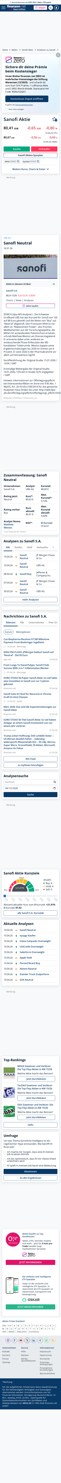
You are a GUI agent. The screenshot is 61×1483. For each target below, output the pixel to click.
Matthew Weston (9, 526)
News (19, 300)
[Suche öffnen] (50, 7)
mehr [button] (31, 1124)
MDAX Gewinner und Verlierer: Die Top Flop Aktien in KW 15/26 (34, 1068)
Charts (9, 300)
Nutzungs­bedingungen (46, 1363)
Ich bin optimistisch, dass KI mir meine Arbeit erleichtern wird (31, 1160)
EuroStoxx (34, 1331)
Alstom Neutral (28, 968)
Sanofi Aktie (27, 49)
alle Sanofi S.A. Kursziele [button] (30, 913)
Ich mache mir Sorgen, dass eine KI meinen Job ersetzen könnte (30, 1153)
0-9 (9, 1325)
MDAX (11, 1331)
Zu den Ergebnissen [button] (30, 1177)
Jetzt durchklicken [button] (36, 1078)
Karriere (6, 1355)
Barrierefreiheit (47, 1374)
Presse (5, 1359)
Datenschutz (46, 1355)
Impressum (45, 1352)
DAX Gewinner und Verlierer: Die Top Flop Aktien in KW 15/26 (35, 1106)
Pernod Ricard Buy (30, 963)
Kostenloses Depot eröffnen (27, 98)
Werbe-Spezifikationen (28, 1360)
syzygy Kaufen (28, 935)
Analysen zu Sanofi (46, 49)
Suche (30, 794)
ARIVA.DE (27, 1403)
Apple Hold (26, 957)
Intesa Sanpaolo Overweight (35, 941)
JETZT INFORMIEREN (30, 1262)
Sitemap (6, 1362)
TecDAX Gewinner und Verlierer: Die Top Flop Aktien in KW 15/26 (35, 1087)
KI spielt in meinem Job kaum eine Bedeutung (31, 1165)
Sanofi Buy (26, 574)
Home (5, 49)
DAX (4, 1331)
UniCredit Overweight (31, 946)
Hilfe (23, 1352)
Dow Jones (22, 1331)
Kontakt (6, 1352)
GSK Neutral (26, 979)
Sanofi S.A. (12, 290)
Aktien (15, 49)
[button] (40, 7)
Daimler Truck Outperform (34, 974)
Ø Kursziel (46, 522)
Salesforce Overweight (32, 952)
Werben (25, 1355)
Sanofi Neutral (24, 557)
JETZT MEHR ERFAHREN (30, 1306)
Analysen (29, 300)
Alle (4, 1325)
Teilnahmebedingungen (24, 105)
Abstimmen (30, 1171)
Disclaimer (45, 1359)
